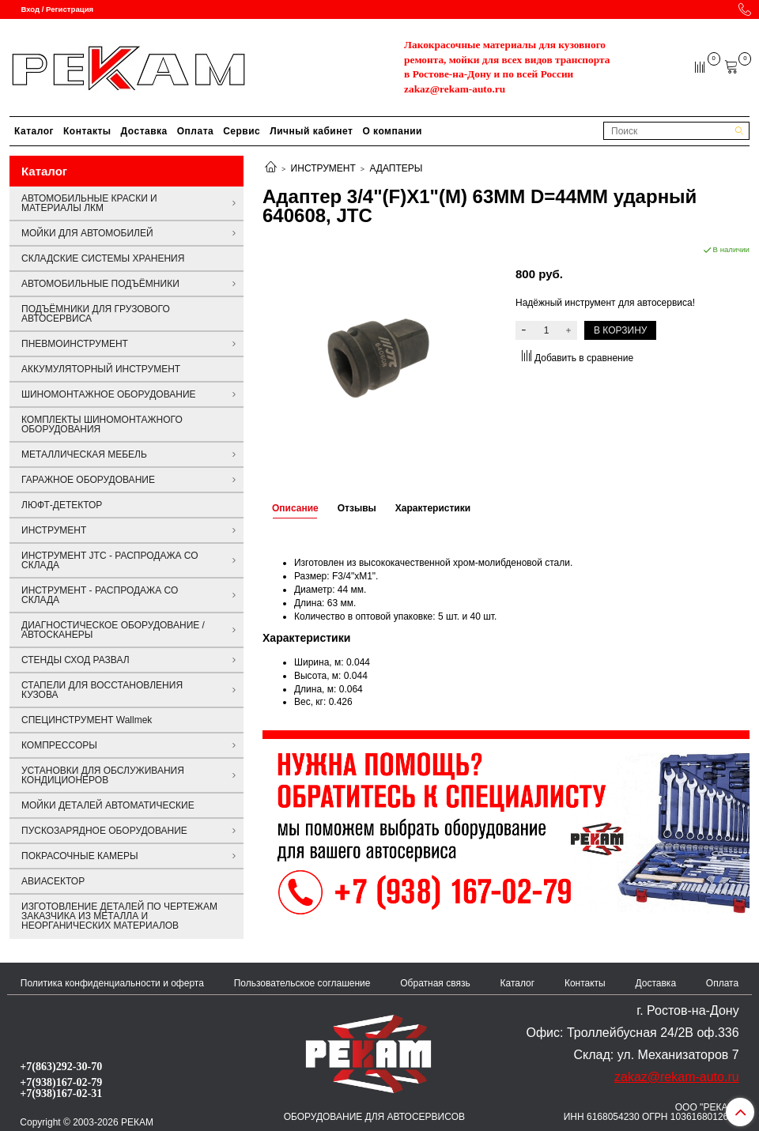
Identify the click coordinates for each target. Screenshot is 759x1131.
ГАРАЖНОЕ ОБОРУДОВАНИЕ (88, 479)
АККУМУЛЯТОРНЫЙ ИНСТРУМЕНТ (100, 369)
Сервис (241, 131)
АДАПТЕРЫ (395, 168)
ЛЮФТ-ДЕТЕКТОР (61, 505)
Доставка (144, 131)
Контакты (87, 131)
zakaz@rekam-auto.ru (454, 89)
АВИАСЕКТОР (53, 881)
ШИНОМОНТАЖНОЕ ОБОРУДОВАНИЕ (108, 394)
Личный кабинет (311, 131)
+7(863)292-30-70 (61, 1066)
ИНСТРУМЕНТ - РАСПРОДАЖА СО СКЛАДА (99, 595)
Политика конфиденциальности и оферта (112, 983)
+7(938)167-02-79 (61, 1082)
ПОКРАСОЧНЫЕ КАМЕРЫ (79, 855)
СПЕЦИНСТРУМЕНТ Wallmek (86, 720)
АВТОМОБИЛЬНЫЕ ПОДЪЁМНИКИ (100, 283)
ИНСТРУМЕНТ (323, 168)
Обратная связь (435, 983)
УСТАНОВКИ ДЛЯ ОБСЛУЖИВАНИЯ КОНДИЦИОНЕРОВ (102, 775)
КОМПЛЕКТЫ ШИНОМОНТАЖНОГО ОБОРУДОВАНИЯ (102, 424)
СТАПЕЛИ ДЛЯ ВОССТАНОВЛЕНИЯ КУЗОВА (102, 690)
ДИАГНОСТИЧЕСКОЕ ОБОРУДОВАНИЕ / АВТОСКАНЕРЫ (113, 630)
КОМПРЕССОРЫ (59, 745)
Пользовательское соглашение (302, 983)
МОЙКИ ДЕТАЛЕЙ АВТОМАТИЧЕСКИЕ (107, 805)
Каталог (34, 131)
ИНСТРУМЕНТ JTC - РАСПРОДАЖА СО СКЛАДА (109, 560)
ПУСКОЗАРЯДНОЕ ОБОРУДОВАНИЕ (104, 830)
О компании (392, 131)
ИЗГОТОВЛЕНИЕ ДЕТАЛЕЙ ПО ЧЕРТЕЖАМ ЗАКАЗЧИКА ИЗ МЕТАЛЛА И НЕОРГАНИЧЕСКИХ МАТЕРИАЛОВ (119, 916)
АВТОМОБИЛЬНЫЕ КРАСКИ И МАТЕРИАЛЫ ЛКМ (89, 203)
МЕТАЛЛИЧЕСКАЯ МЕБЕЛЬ (84, 454)
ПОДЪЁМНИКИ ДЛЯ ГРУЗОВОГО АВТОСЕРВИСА (95, 313)
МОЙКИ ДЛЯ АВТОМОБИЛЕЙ (87, 233)
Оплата (195, 131)
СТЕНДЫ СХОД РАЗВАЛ (75, 659)
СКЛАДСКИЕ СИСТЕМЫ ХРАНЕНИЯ (102, 258)
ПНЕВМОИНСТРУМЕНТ (74, 343)
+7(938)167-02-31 (61, 1093)
